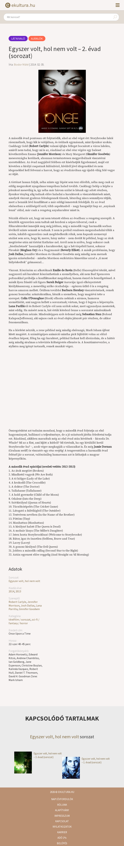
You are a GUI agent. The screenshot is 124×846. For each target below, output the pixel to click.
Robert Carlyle (17, 602)
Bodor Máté (21, 64)
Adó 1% (62, 837)
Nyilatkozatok (62, 826)
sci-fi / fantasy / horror (24, 621)
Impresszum (62, 815)
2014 (11, 591)
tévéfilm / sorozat (20, 619)
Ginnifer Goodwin (29, 609)
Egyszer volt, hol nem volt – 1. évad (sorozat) (86, 760)
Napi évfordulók (62, 799)
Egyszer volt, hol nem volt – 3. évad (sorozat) (38, 755)
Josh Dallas (28, 605)
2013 (18, 591)
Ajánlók (37, 38)
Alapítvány (62, 810)
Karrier (62, 832)
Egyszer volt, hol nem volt (24, 581)
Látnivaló (18, 38)
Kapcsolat (62, 821)
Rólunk (62, 804)
